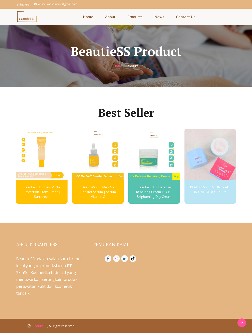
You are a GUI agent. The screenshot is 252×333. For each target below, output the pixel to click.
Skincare (21, 4)
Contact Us (185, 16)
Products (135, 16)
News (159, 16)
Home (88, 16)
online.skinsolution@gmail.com (57, 4)
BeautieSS (37, 326)
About (110, 16)
